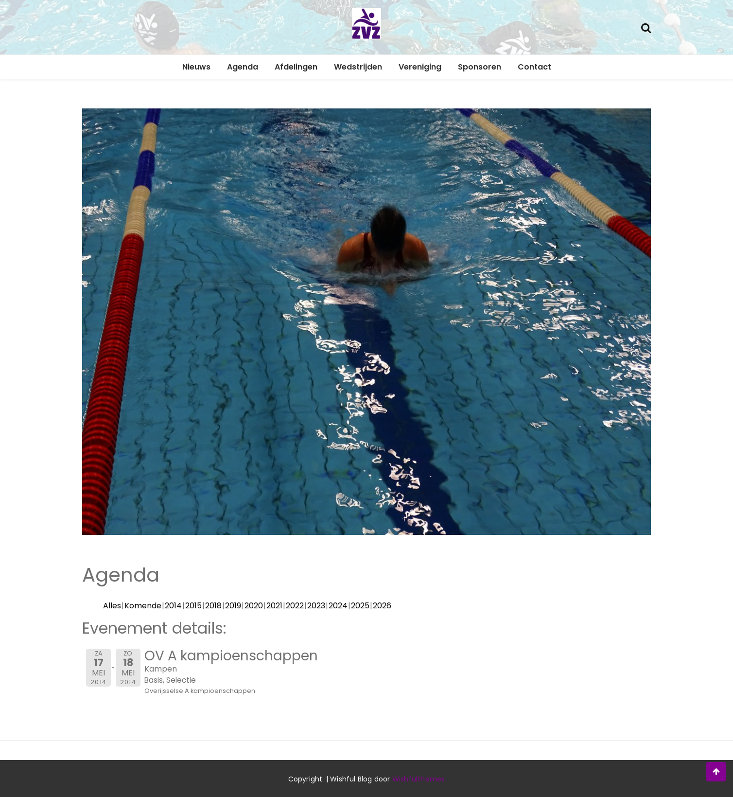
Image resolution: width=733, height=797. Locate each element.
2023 (316, 605)
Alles (112, 605)
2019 (233, 605)
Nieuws (196, 66)
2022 (295, 605)
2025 (360, 605)
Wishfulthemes (418, 779)
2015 (193, 605)
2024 (338, 605)
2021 (274, 605)
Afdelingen (296, 66)
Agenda (242, 66)
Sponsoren (479, 66)
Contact (534, 66)
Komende (142, 605)
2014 (173, 605)
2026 (382, 605)
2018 (213, 605)
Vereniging (420, 66)
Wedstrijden (358, 66)
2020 (253, 605)
